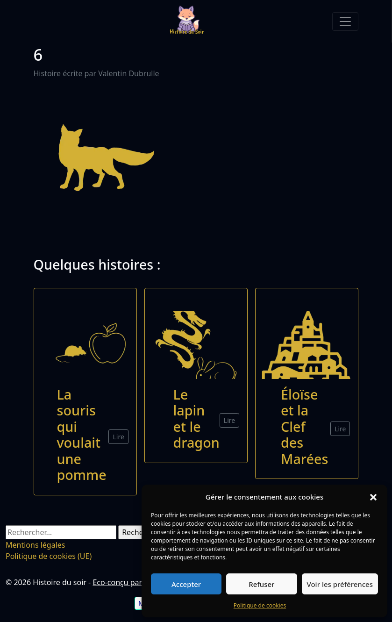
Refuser (261, 584)
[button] (373, 496)
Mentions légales (35, 545)
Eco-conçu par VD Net (130, 582)
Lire (118, 436)
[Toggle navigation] (345, 21)
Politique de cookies (260, 605)
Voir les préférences (340, 584)
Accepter (186, 584)
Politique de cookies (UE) (49, 556)
